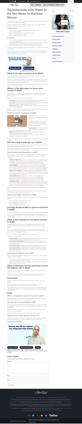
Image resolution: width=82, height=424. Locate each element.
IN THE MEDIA (51, 4)
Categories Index (32, 422)
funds (26, 77)
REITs (42, 102)
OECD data (11, 259)
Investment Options (56, 39)
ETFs (21, 106)
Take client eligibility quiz (26, 347)
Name (8, 375)
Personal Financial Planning (58, 36)
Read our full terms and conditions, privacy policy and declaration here (44, 420)
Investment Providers (56, 42)
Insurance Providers (56, 55)
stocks (35, 76)
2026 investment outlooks (16, 185)
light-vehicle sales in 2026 (31, 177)
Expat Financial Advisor (57, 45)
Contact (38, 347)
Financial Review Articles (57, 61)
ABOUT (32, 4)
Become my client (12, 347)
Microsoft (36, 181)
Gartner (28, 166)
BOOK (45, 4)
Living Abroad (55, 48)
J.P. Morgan (18, 261)
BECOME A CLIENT (59, 4)
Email (8, 380)
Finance (54, 58)
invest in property (41, 115)
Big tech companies (27, 159)
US (10, 134)
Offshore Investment (56, 52)
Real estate (17, 102)
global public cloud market (27, 165)
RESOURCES (38, 5)
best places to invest (13, 93)
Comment (9, 361)
